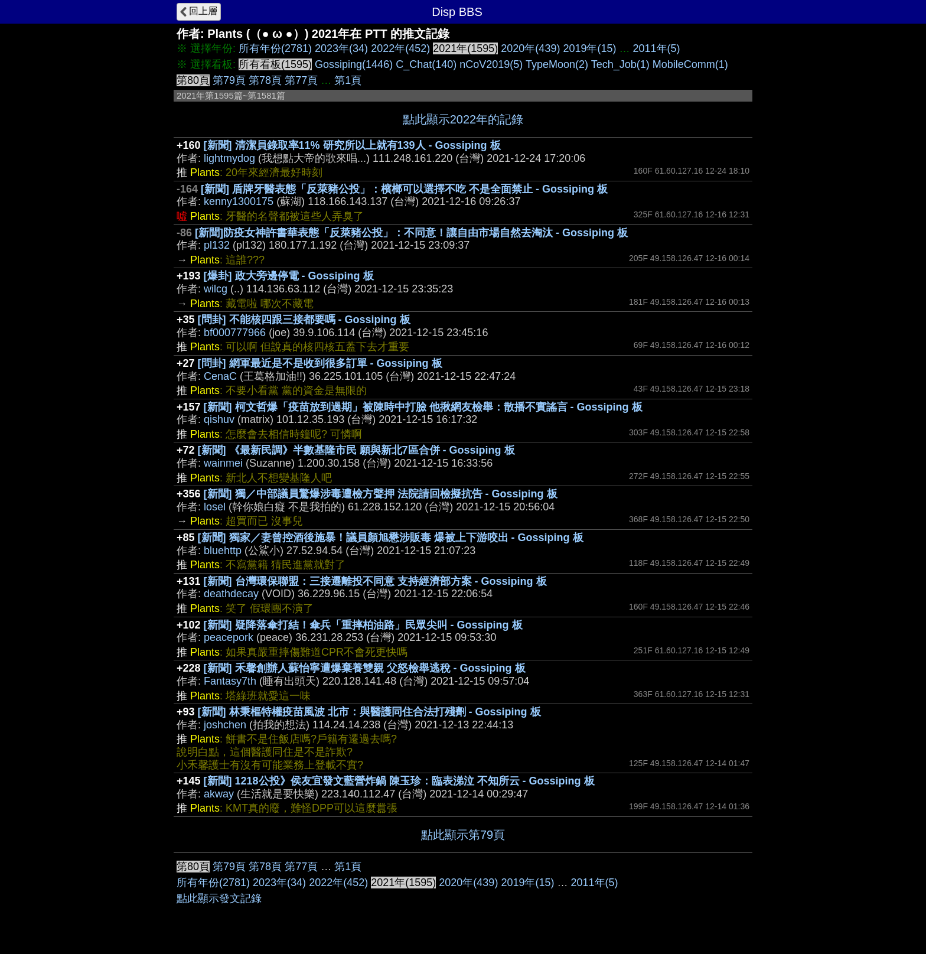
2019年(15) (589, 48)
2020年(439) (530, 48)
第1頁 (347, 80)
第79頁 (229, 80)
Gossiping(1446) (354, 64)
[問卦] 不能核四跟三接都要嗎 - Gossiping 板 (304, 319)
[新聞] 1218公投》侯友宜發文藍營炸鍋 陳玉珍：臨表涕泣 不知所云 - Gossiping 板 (399, 781)
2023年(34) (341, 48)
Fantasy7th (230, 681)
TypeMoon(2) (557, 64)
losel (215, 507)
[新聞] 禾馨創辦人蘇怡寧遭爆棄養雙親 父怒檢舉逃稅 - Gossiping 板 (365, 668)
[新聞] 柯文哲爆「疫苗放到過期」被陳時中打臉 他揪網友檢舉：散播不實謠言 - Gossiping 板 (423, 407)
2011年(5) (656, 48)
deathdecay (231, 594)
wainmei (223, 463)
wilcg (215, 289)
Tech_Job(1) (620, 64)
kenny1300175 (238, 201)
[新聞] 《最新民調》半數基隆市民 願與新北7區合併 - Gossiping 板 (356, 450)
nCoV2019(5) (491, 64)
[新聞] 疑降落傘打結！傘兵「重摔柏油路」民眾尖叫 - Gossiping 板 (363, 625)
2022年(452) (400, 48)
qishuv (219, 419)
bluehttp (223, 550)
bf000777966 (235, 332)
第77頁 (301, 80)
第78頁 (265, 80)
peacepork (228, 637)
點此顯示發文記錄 (219, 898)
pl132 (217, 245)
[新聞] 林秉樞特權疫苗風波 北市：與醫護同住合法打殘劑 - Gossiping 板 (369, 712)
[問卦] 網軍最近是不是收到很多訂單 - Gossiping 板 (320, 363)
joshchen (225, 725)
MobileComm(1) (690, 64)
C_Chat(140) (426, 64)
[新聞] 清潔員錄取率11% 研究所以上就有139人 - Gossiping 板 (352, 145)
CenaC (220, 376)
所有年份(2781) (275, 48)
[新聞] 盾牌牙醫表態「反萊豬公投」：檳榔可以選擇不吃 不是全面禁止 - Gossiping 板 (404, 189)
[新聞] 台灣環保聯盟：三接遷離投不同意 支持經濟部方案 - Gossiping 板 (375, 581)
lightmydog (229, 158)
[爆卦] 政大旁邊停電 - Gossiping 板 (289, 276)
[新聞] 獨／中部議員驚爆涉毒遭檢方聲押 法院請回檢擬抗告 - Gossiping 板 (380, 494)
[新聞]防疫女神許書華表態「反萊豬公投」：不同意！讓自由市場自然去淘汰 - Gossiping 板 (411, 233)
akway (219, 794)
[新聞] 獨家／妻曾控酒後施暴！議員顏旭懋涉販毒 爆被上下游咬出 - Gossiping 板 (390, 537)
